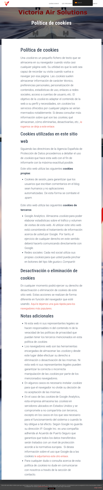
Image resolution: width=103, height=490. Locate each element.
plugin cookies (98, 487)
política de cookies (43, 486)
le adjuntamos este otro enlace (53, 456)
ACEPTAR (51, 488)
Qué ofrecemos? (67, 3)
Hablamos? (93, 3)
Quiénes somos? (54, 3)
